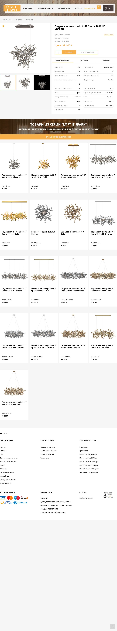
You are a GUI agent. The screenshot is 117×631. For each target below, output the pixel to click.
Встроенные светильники (9, 458)
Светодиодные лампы (7, 480)
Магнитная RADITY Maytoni (89, 469)
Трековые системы (64, 8)
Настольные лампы (7, 472)
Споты (2, 465)
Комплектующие (6, 483)
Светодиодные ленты (45, 8)
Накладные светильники (8, 462)
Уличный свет (5, 476)
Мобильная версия (86, 498)
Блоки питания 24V (47, 454)
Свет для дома (28, 8)
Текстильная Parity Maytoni (88, 472)
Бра (1, 454)
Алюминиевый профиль (48, 451)
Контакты (78, 8)
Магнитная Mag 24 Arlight (88, 458)
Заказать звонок (89, 8)
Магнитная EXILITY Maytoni (88, 465)
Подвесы (3, 451)
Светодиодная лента (47, 447)
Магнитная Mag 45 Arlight (88, 454)
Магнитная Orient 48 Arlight (88, 462)
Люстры (2, 447)
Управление (44, 458)
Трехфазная (83, 451)
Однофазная (83, 447)
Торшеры (3, 469)
